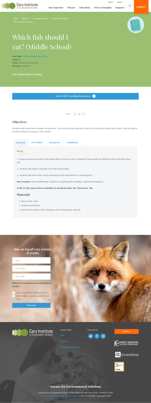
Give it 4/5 (25, 153)
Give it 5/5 (27, 153)
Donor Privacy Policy (70, 347)
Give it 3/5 (23, 153)
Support (120, 7)
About (110, 2)
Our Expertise (56, 7)
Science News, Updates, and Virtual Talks (32, 297)
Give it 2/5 (22, 153)
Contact (64, 341)
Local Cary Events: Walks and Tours (32, 292)
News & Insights (103, 7)
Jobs (62, 335)
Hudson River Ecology (59, 18)
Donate (141, 7)
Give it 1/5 (20, 153)
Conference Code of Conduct (66, 396)
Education (84, 7)
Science (71, 7)
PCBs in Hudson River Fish (23, 22)
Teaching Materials (40, 18)
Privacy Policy (46, 396)
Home (16, 18)
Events (119, 2)
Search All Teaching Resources (73, 95)
